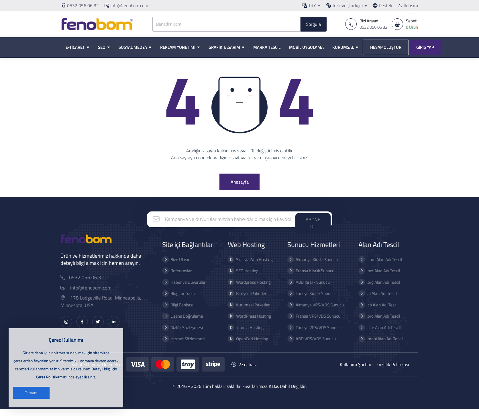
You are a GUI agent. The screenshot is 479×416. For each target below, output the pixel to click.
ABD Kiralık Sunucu (296, 289)
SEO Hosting (230, 277)
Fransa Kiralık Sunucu (298, 277)
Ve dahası (244, 371)
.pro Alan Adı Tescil (367, 323)
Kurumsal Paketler (236, 311)
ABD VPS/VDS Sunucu (299, 345)
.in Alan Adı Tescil (365, 300)
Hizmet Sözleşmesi (171, 345)
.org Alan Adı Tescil (367, 289)
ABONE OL (313, 230)
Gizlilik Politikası (393, 371)
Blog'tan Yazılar (168, 300)
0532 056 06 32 (83, 5)
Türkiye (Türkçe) (344, 5)
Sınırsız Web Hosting (237, 266)
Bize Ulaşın (164, 266)
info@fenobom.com (126, 5)
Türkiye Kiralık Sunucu (298, 300)
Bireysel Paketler (234, 300)
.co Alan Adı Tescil (366, 311)
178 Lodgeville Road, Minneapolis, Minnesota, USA (117, 308)
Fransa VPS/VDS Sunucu (301, 323)
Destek (382, 5)
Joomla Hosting (233, 334)
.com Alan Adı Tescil (368, 266)
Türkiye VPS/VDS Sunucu (301, 334)
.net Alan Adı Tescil (367, 277)
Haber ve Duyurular (171, 289)
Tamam (31, 393)
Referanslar (164, 277)
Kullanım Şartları (356, 371)
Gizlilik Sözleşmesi (170, 334)
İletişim (408, 5)
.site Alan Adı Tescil (367, 334)
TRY (309, 5)
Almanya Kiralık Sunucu (300, 266)
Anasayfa (240, 188)
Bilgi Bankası (165, 311)
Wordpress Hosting (236, 289)
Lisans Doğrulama (170, 323)
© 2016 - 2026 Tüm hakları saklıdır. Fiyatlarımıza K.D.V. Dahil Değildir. (239, 393)
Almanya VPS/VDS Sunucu (303, 311)
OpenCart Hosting (235, 345)
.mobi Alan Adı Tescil (368, 345)
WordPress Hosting (236, 323)
